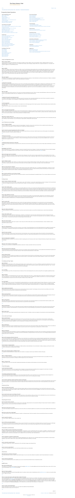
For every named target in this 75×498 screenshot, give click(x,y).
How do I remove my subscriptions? (34, 42)
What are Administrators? (32, 15)
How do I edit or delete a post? (6, 36)
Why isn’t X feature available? (33, 50)
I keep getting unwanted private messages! (35, 25)
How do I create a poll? (5, 38)
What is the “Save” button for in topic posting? (8, 44)
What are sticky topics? (5, 54)
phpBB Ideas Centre (43, 472)
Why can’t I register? (5, 17)
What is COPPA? (4, 16)
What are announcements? (5, 53)
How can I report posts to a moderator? (7, 43)
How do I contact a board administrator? (35, 52)
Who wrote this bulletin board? (33, 49)
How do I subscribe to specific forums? (34, 41)
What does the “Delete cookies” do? (7, 22)
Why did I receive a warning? (6, 42)
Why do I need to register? (5, 15)
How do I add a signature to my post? (7, 37)
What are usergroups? (32, 17)
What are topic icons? (5, 56)
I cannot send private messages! (34, 24)
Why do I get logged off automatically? (7, 21)
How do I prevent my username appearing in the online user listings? (11, 26)
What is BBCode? (4, 49)
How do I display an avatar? (6, 30)
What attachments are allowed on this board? (35, 45)
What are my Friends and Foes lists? (34, 29)
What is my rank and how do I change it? (7, 31)
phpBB (41, 150)
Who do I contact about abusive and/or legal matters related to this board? (39, 51)
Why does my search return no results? (34, 34)
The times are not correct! (5, 27)
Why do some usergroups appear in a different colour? (37, 19)
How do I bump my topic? (5, 46)
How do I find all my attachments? (34, 46)
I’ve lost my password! (5, 20)
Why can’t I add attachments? (6, 41)
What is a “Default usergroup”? (33, 20)
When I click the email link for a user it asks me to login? (10, 32)
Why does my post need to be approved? (7, 45)
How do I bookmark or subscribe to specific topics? (36, 40)
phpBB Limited (27, 466)
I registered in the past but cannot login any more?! (9, 19)
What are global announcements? (6, 52)
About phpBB (13, 467)
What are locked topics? (5, 55)
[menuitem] (2, 8)
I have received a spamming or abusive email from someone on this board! (39, 26)
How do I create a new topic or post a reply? (8, 35)
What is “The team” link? (32, 21)
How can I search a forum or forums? (34, 33)
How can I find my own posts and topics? (35, 36)
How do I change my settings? (6, 25)
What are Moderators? (32, 16)
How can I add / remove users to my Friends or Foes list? (37, 30)
